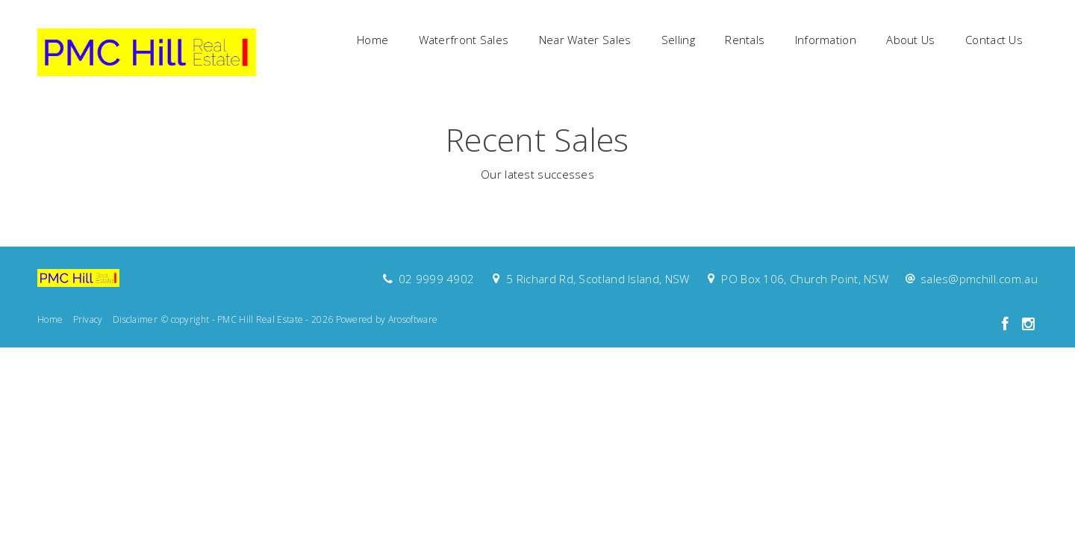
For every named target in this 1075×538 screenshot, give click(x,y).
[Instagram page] (1028, 325)
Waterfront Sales (464, 39)
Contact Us (994, 39)
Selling (678, 39)
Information (825, 39)
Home (372, 39)
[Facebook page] (1006, 325)
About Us (910, 39)
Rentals (744, 39)
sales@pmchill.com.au (979, 278)
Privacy (88, 319)
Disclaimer (135, 319)
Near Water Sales (585, 39)
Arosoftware (412, 319)
